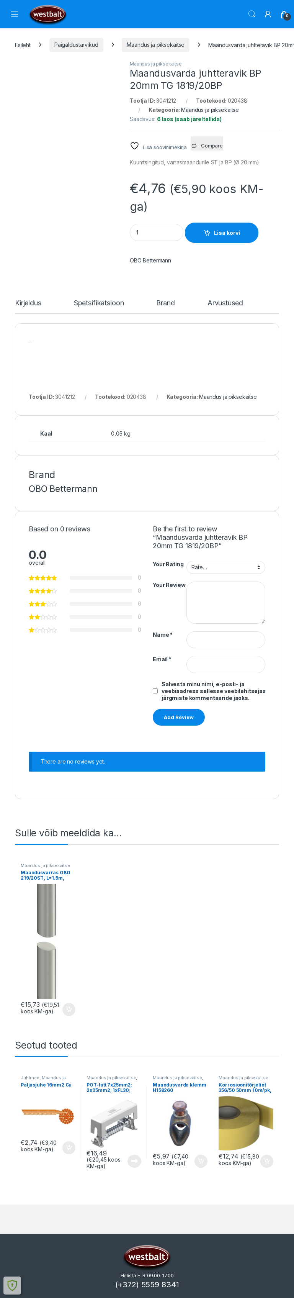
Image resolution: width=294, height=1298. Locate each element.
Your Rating (168, 564)
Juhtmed (30, 1077)
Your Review (169, 585)
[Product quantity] (156, 232)
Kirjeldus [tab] (28, 303)
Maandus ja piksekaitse (156, 44)
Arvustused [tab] (225, 303)
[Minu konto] (268, 14)
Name (163, 634)
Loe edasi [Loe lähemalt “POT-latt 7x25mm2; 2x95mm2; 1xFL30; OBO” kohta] (134, 1161)
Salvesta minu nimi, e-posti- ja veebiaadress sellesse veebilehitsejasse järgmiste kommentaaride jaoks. (217, 691)
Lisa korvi (227, 232)
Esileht (23, 44)
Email (162, 659)
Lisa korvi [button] (68, 1009)
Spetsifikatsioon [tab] (99, 303)
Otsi (252, 14)
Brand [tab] (165, 303)
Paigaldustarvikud (76, 44)
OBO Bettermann (150, 260)
